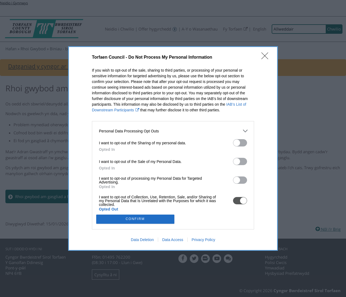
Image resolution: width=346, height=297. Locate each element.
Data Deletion (142, 240)
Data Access (172, 240)
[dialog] (173, 149)
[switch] (240, 142)
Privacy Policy (203, 240)
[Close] (266, 57)
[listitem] (173, 131)
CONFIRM (136, 219)
